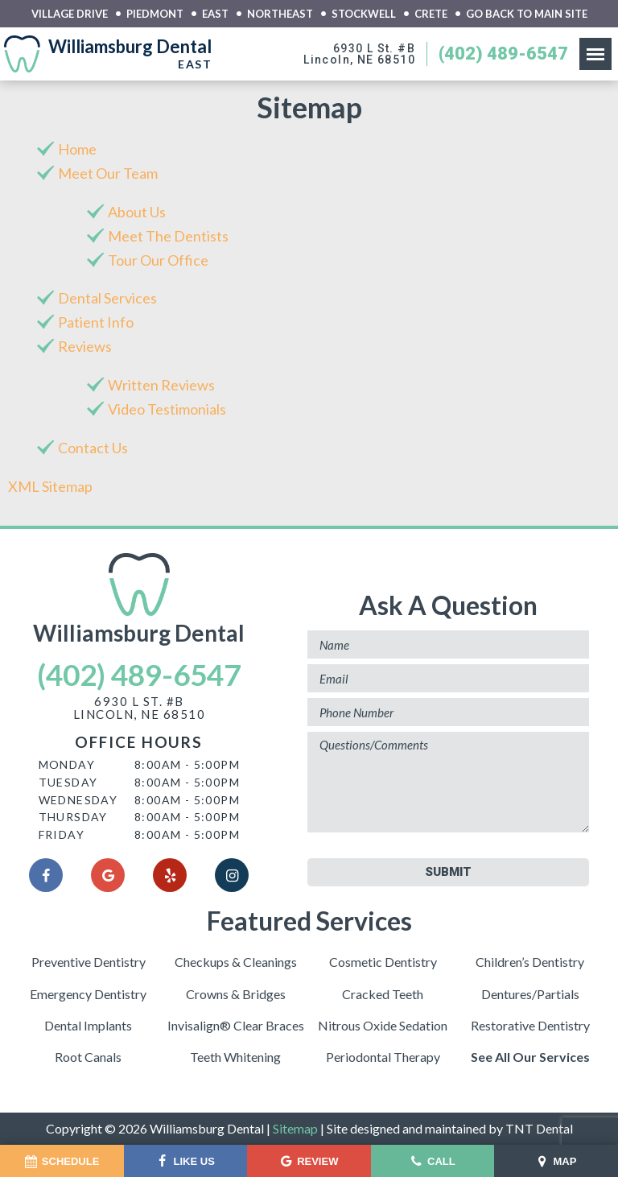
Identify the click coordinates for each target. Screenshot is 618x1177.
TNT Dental (539, 1128)
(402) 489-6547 (503, 54)
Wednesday (78, 800)
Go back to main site (526, 14)
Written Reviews (161, 385)
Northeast (280, 14)
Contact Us (93, 447)
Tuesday (68, 782)
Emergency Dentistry (88, 993)
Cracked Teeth (382, 993)
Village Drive (69, 14)
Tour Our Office (158, 260)
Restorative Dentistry (530, 1025)
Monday (67, 764)
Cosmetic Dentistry (383, 961)
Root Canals (88, 1056)
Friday (61, 834)
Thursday (73, 817)
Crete (430, 14)
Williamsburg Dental (139, 599)
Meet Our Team (108, 173)
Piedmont (154, 14)
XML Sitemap (50, 486)
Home (77, 149)
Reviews (85, 346)
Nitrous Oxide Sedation (382, 1025)
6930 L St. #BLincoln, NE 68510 (359, 54)
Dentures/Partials (530, 993)
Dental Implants (88, 1025)
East (215, 14)
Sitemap (295, 1128)
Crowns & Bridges (236, 993)
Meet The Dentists (168, 236)
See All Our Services (530, 1056)
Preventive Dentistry (88, 961)
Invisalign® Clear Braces (235, 1025)
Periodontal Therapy (383, 1056)
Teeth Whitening (235, 1056)
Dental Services (107, 298)
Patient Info (96, 322)
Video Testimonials (167, 409)
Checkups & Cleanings (236, 961)
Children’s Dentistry (530, 961)
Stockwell (364, 14)
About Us (137, 212)
